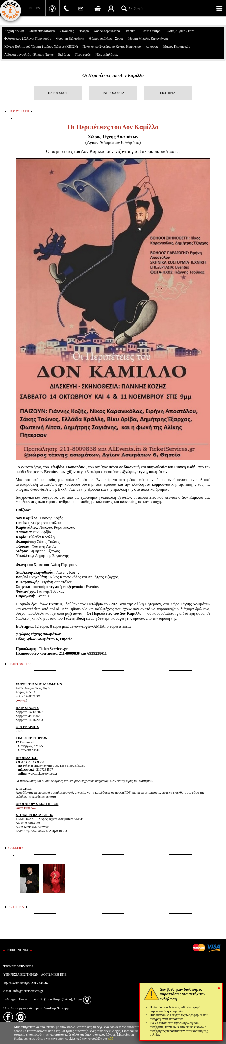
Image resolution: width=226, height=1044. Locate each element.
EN (38, 8)
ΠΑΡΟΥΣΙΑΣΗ (58, 93)
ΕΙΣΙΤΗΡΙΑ (168, 93)
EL (31, 8)
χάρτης (21, 700)
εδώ (111, 1038)
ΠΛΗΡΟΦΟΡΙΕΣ (113, 93)
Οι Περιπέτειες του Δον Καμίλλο (113, 75)
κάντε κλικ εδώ (26, 808)
